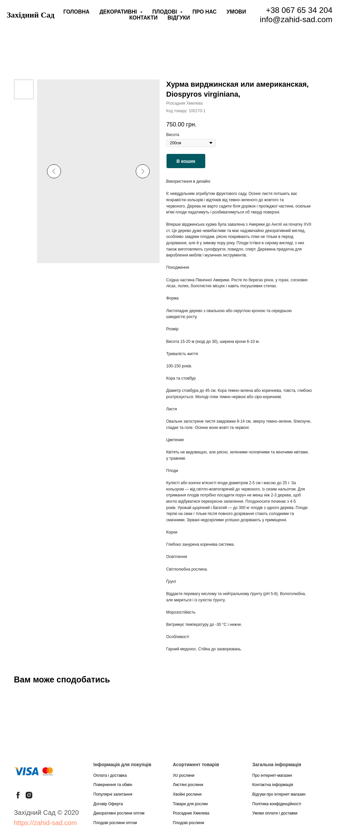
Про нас (204, 12)
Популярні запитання (112, 794)
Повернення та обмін (112, 784)
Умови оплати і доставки (275, 813)
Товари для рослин (190, 804)
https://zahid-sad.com (45, 822)
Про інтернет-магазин (272, 775)
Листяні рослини (188, 784)
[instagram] (29, 795)
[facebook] (18, 795)
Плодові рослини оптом (115, 822)
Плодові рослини (188, 822)
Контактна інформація (272, 784)
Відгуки (179, 18)
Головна (76, 12)
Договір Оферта (108, 804)
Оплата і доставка (110, 775)
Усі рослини (183, 775)
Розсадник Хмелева (191, 813)
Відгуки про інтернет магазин (279, 794)
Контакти (143, 18)
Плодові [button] (165, 12)
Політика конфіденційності (276, 804)
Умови (236, 12)
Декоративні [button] (118, 12)
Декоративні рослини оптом (118, 813)
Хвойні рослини (187, 794)
